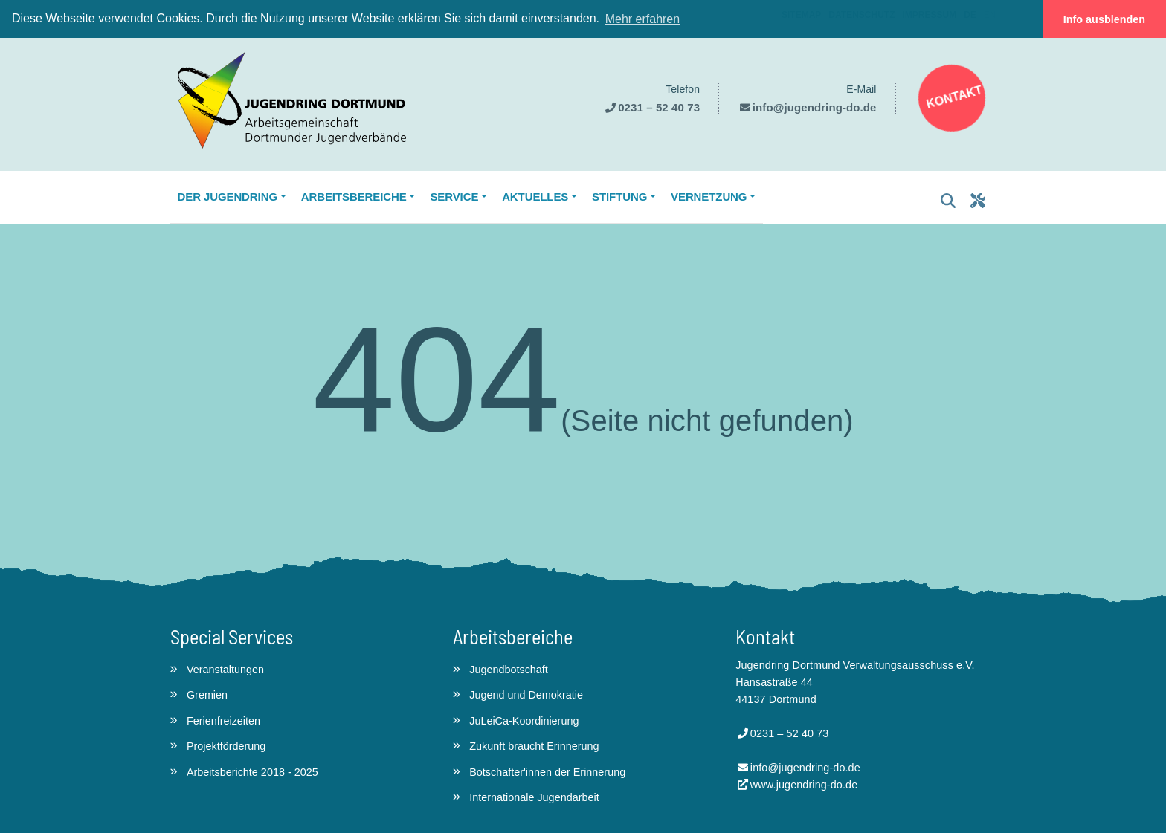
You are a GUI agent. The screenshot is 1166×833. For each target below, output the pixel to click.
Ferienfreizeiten (223, 721)
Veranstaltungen (225, 669)
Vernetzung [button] (709, 196)
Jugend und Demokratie (526, 695)
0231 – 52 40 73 (659, 107)
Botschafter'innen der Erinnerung (547, 772)
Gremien (207, 695)
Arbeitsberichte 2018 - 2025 (252, 772)
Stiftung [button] (619, 196)
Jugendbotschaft (508, 669)
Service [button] (454, 196)
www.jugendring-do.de (803, 785)
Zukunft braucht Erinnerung (534, 746)
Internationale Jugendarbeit (534, 797)
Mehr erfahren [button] (642, 19)
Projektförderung (226, 746)
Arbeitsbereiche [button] (354, 196)
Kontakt (953, 96)
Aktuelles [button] (535, 196)
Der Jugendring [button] (227, 196)
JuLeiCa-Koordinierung (524, 721)
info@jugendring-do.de (815, 107)
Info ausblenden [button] (1104, 19)
